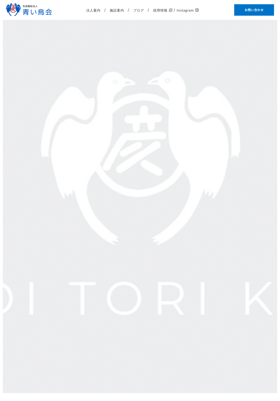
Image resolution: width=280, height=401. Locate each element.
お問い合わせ (254, 10)
